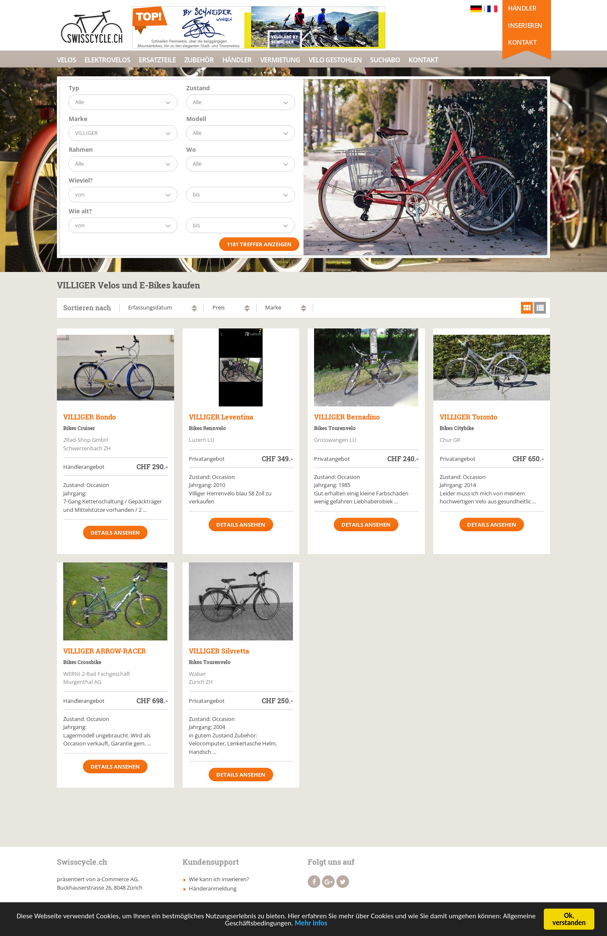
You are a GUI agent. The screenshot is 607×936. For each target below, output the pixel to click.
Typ (74, 88)
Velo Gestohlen (335, 60)
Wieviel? (81, 180)
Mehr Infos (311, 924)
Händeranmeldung (212, 888)
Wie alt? (80, 211)
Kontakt (522, 42)
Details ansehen (115, 532)
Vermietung (280, 60)
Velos (66, 60)
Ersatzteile (157, 60)
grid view (527, 308)
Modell (196, 119)
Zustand (198, 88)
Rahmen (81, 149)
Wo (191, 149)
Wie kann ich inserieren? (219, 879)
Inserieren (525, 25)
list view (540, 308)
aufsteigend (194, 306)
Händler (522, 8)
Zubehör (199, 60)
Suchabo (385, 60)
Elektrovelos (107, 60)
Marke (78, 119)
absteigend (194, 310)
